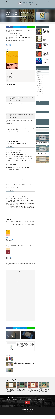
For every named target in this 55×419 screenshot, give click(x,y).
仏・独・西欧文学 (18, 16)
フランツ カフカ (10, 257)
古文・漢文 (39, 85)
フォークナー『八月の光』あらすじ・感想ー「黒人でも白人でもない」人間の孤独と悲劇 (24, 369)
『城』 (19, 35)
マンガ (38, 101)
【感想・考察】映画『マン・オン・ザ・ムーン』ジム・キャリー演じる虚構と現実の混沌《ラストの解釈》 (46, 46)
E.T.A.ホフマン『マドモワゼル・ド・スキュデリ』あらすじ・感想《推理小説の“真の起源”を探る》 (46, 39)
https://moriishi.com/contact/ (22, 346)
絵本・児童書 (39, 97)
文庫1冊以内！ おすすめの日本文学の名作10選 (42, 163)
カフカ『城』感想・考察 (9, 44)
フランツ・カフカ (10, 239)
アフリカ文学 (39, 81)
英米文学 (38, 73)
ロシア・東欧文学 (40, 77)
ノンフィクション (40, 87)
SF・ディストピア (40, 93)
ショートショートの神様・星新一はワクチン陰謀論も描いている (24, 363)
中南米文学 (39, 79)
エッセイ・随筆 (39, 89)
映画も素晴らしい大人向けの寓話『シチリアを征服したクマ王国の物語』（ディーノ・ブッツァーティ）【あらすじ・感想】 (44, 390)
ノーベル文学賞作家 (40, 99)
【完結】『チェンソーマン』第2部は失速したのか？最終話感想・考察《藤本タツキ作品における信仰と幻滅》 (46, 31)
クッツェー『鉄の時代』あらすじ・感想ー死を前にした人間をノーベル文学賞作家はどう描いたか (46, 54)
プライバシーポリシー (30, 409)
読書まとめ (39, 71)
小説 (24, 16)
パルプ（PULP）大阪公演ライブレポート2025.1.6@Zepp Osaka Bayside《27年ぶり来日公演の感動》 (46, 61)
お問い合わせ (24, 409)
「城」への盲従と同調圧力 (10, 46)
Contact (27, 402)
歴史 (38, 95)
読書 (12, 362)
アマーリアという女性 (10, 48)
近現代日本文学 (39, 83)
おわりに (7, 49)
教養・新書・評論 (40, 91)
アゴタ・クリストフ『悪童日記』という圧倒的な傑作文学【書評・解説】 (22, 390)
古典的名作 (23, 16)
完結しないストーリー (10, 45)
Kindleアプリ (29, 246)
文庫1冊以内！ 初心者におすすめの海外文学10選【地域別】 (42, 153)
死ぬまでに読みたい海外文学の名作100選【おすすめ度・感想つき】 (42, 143)
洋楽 (38, 103)
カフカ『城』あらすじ (9, 73)
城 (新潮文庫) (7, 237)
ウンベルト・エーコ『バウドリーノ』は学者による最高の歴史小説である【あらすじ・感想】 (33, 390)
